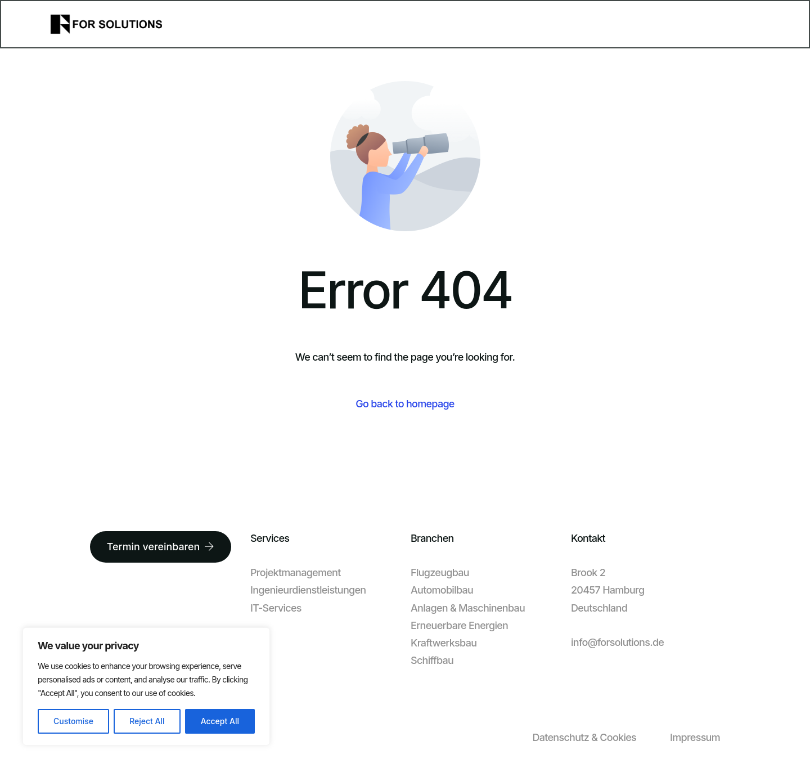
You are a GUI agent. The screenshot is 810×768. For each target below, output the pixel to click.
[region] (146, 686)
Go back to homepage (405, 404)
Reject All (146, 721)
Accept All (220, 721)
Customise (73, 721)
